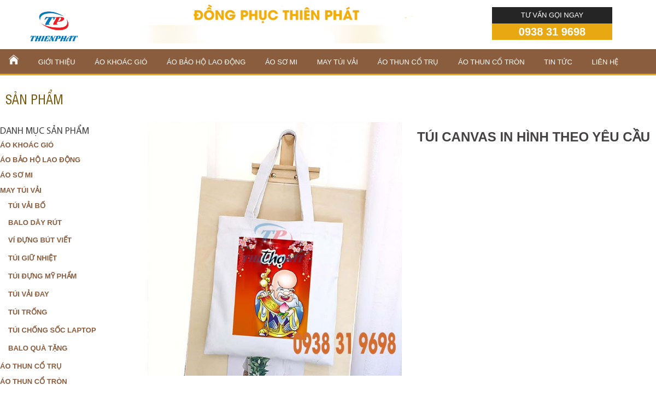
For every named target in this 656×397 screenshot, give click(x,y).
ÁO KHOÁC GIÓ (121, 62)
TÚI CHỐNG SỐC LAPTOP (52, 330)
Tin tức (558, 62)
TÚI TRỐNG (27, 312)
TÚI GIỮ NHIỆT (32, 258)
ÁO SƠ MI (281, 62)
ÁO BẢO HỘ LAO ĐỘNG (206, 62)
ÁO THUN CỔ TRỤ (408, 62)
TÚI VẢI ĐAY (28, 294)
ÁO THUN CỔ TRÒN (491, 62)
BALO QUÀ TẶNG (37, 348)
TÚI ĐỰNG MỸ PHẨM (42, 276)
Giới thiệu (56, 62)
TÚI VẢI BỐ (26, 206)
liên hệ (605, 62)
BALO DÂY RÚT (35, 222)
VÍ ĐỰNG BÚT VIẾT (40, 240)
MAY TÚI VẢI (337, 62)
